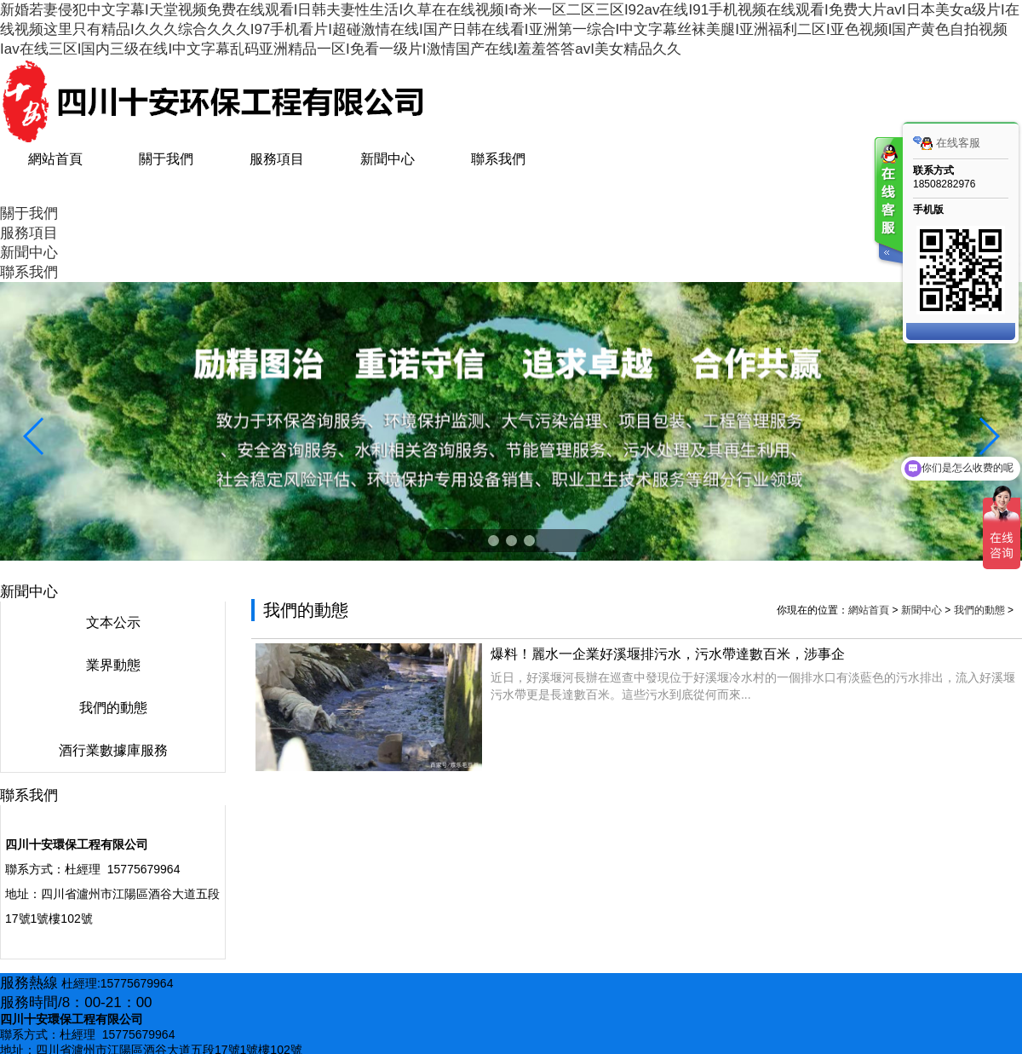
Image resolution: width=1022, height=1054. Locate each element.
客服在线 (887, 202)
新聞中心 (921, 610)
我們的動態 (113, 707)
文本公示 (113, 622)
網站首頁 (868, 610)
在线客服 (946, 143)
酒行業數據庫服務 (113, 750)
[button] (493, 540)
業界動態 (113, 665)
